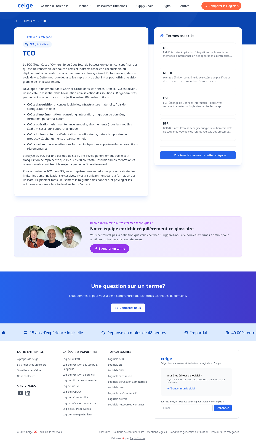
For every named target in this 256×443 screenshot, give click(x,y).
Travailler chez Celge (29, 370)
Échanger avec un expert (31, 364)
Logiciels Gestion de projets (79, 374)
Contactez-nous (128, 308)
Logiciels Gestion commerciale (80, 403)
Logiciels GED (116, 359)
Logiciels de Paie (117, 398)
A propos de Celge (27, 359)
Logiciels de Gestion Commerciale (127, 381)
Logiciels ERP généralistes (78, 414)
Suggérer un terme (109, 248)
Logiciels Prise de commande (80, 380)
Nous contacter (26, 376)
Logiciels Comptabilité (75, 397)
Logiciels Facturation (120, 376)
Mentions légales (157, 432)
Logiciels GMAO (72, 391)
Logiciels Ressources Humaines (126, 404)
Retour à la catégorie (37, 37)
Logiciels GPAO (71, 359)
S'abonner (223, 408)
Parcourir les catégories (225, 432)
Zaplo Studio (137, 438)
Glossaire (29, 21)
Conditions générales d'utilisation (189, 432)
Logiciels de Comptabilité (122, 393)
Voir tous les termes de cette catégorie (198, 155)
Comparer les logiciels (221, 6)
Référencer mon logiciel (182, 388)
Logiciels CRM (71, 386)
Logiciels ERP (115, 364)
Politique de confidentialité (128, 432)
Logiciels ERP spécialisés (77, 408)
